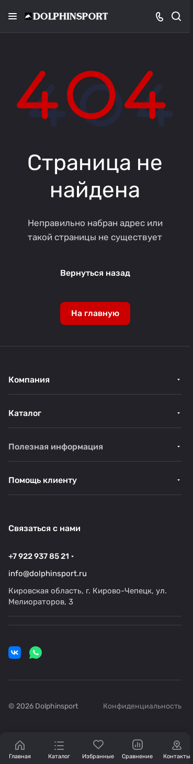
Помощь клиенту (42, 480)
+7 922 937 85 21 (38, 556)
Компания (29, 380)
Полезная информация (55, 447)
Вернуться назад (95, 273)
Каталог (24, 413)
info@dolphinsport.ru (47, 573)
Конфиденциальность (142, 706)
